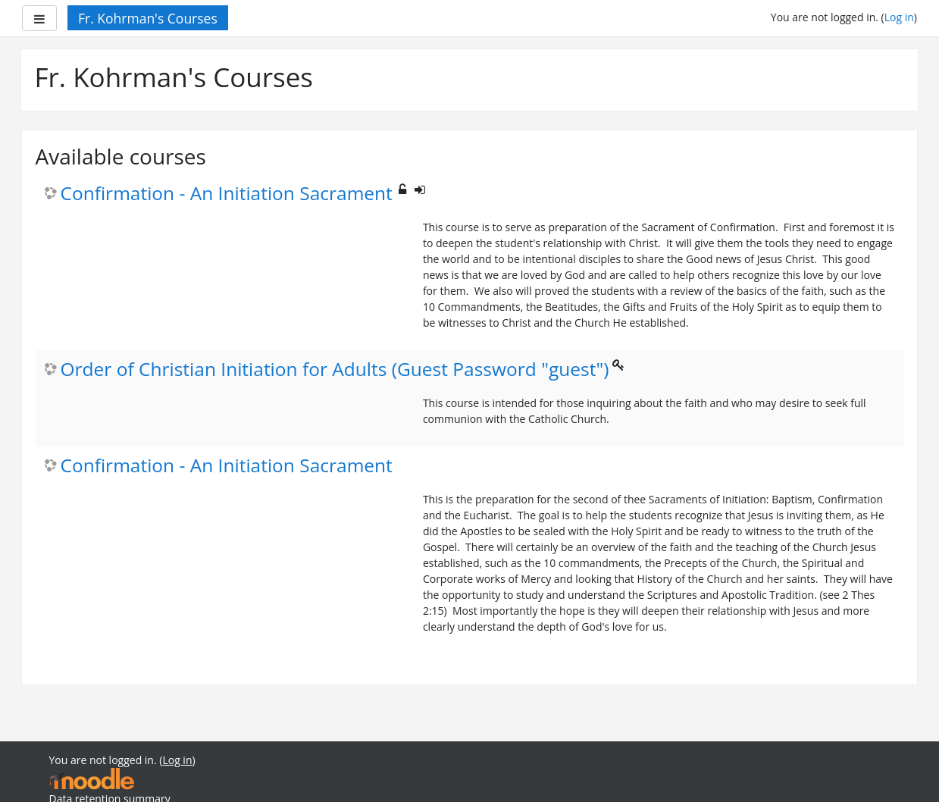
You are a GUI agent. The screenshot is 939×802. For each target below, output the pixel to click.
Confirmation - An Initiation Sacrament (227, 193)
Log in (899, 17)
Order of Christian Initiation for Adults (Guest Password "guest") (335, 369)
